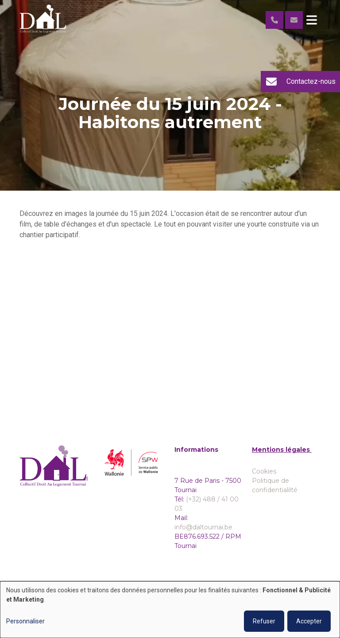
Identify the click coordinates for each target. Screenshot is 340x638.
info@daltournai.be (203, 527)
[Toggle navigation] (312, 20)
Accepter (309, 621)
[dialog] (170, 609)
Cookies (264, 471)
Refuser (264, 621)
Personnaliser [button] (25, 621)
